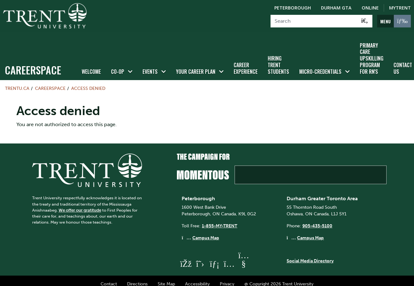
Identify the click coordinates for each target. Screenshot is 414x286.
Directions (137, 278)
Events (150, 66)
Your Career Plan (195, 66)
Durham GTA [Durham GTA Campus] (336, 8)
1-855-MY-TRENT (219, 220)
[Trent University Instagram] (229, 258)
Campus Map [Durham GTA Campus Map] (310, 232)
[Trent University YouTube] (243, 258)
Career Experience (246, 62)
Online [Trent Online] (370, 8)
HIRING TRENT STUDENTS (278, 59)
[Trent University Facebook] (185, 258)
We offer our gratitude (80, 204)
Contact (109, 278)
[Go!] (364, 21)
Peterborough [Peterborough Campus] (292, 8)
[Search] (314, 21)
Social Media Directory (310, 255)
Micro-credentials (320, 66)
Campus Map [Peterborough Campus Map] (205, 232)
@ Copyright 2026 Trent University (278, 278)
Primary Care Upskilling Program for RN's (371, 53)
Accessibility (197, 278)
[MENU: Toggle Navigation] (394, 21)
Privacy (227, 278)
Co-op (117, 66)
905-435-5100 (317, 220)
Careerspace (33, 64)
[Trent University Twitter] (200, 258)
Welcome (91, 66)
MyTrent (400, 8)
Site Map (166, 278)
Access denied (88, 82)
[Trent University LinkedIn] (214, 258)
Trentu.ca (17, 82)
